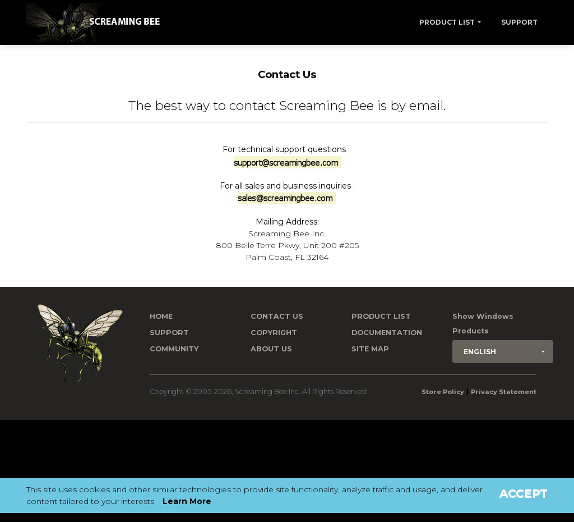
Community (174, 349)
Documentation (386, 332)
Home (161, 316)
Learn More (187, 501)
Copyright (274, 332)
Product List (447, 22)
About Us (271, 349)
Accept (523, 493)
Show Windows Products (482, 323)
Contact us (277, 316)
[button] (502, 351)
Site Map (370, 349)
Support (519, 22)
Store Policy (443, 392)
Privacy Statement (503, 392)
